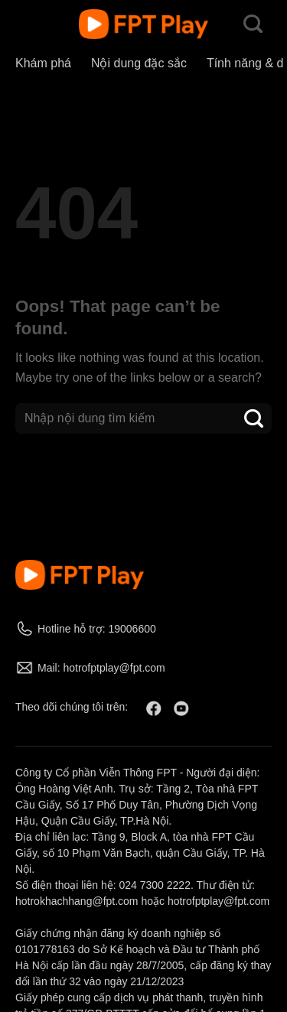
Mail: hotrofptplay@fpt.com (101, 668)
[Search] (253, 24)
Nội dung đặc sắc (139, 63)
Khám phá (43, 63)
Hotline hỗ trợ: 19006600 (97, 629)
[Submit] (254, 418)
